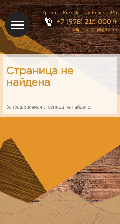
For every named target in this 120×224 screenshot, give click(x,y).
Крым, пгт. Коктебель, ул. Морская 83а (79, 13)
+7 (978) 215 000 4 (86, 21)
